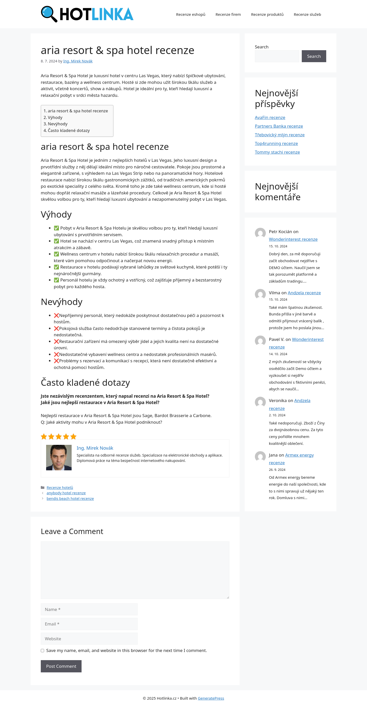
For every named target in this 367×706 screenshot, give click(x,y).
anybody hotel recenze (66, 492)
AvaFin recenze (270, 117)
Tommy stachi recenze (277, 152)
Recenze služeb (307, 14)
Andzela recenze (304, 293)
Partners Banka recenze (279, 126)
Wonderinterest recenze (293, 239)
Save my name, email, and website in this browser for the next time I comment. (126, 650)
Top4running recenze (276, 143)
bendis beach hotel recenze (70, 498)
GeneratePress (211, 698)
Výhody (55, 117)
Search (262, 47)
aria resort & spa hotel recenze (78, 111)
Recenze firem (228, 14)
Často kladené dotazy (69, 130)
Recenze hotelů (60, 487)
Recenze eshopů (190, 14)
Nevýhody (58, 124)
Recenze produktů (267, 14)
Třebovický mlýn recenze (280, 135)
